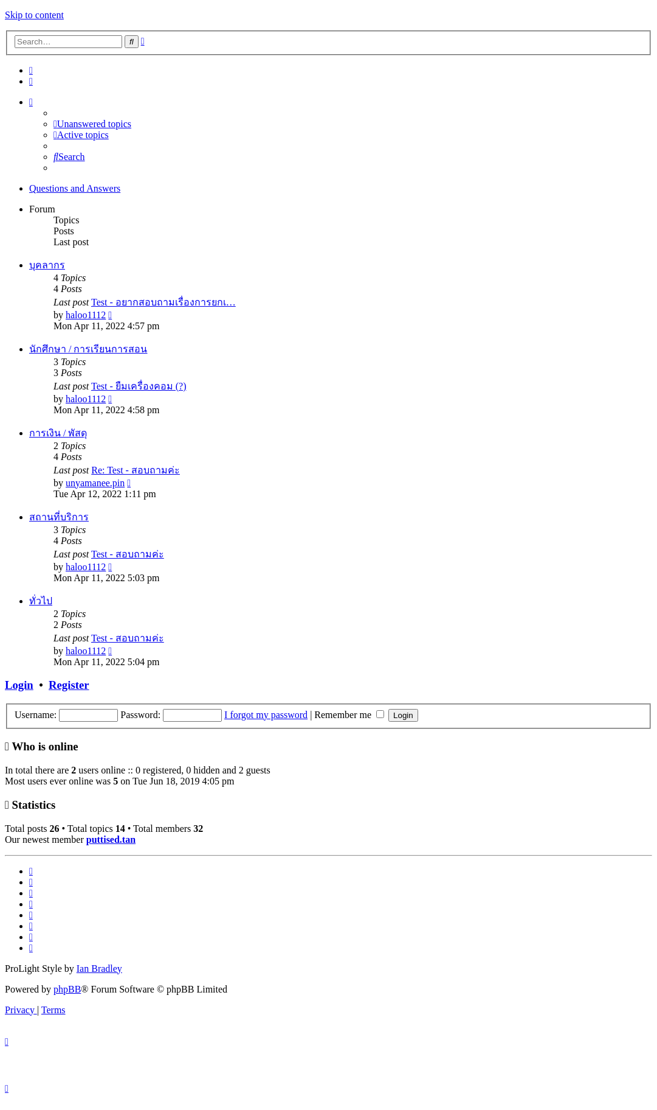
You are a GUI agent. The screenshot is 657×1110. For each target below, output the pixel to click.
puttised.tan (111, 839)
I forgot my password (266, 715)
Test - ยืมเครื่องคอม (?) (139, 386)
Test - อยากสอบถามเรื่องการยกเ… (163, 302)
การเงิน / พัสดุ (58, 433)
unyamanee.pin (95, 483)
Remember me (349, 715)
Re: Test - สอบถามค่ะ (135, 470)
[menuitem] (31, 70)
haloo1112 (86, 315)
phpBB (67, 989)
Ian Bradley (99, 968)
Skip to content (34, 15)
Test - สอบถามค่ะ (127, 554)
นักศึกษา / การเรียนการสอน (88, 349)
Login (19, 685)
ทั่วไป (40, 601)
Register (69, 685)
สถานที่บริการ (59, 517)
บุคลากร (47, 265)
